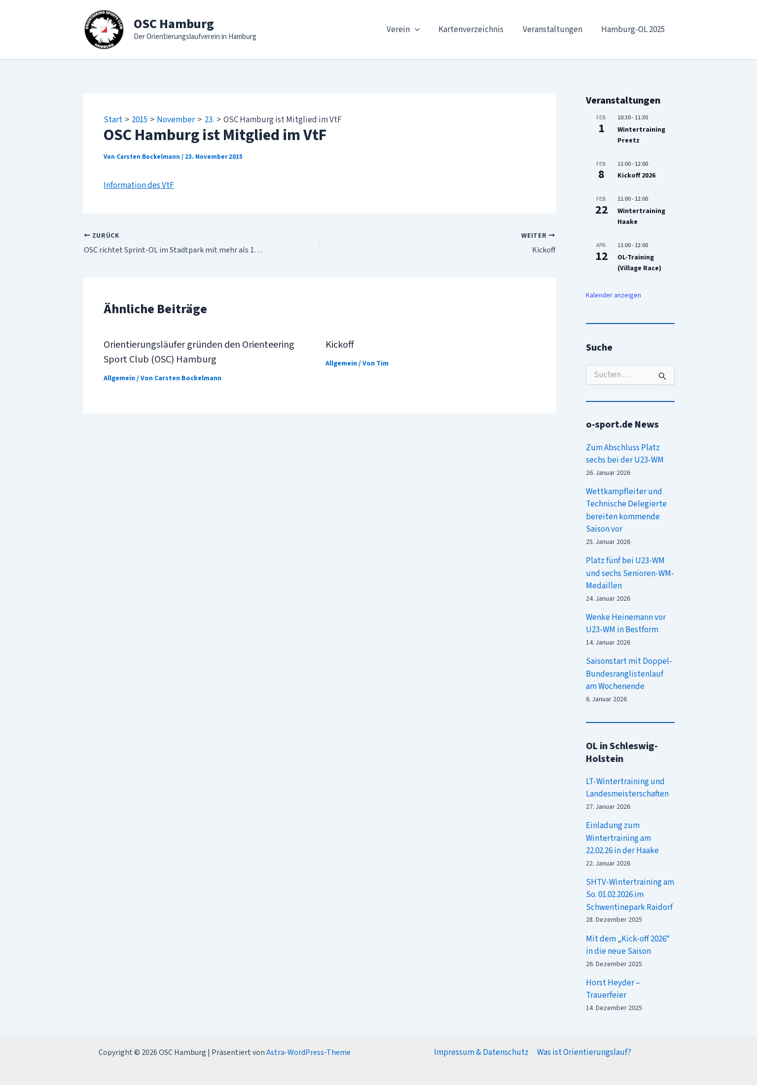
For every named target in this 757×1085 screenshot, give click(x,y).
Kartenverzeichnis (476, 30)
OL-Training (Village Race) (639, 263)
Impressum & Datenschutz (481, 1052)
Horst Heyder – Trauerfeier (613, 989)
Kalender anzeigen (613, 295)
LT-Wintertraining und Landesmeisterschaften (627, 788)
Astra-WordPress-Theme (308, 1052)
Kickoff (339, 345)
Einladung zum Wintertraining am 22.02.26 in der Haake (622, 838)
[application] (422, 29)
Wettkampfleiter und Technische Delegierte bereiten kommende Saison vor (626, 511)
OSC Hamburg (174, 24)
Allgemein (119, 378)
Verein (410, 29)
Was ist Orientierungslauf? (584, 1052)
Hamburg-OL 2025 (634, 30)
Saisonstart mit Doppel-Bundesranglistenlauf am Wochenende (629, 673)
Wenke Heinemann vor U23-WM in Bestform (626, 624)
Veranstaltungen (556, 30)
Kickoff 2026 (636, 176)
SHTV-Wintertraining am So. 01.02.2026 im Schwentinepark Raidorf (630, 894)
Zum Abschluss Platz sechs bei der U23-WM (625, 454)
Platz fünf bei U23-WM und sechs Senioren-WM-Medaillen (630, 573)
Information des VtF (139, 185)
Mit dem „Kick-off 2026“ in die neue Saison (628, 945)
